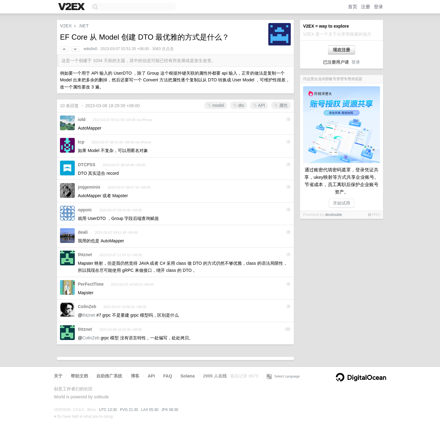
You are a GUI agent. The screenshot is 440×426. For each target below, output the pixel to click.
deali (83, 232)
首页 (352, 6)
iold (82, 119)
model (215, 105)
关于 (58, 375)
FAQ (167, 375)
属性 (281, 105)
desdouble (333, 215)
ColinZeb (87, 306)
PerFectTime (91, 284)
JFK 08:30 (170, 410)
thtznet (85, 254)
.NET (83, 25)
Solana (188, 375)
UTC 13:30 (108, 410)
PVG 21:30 (129, 410)
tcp (81, 141)
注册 (365, 6)
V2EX (66, 25)
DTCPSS (86, 164)
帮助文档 (79, 375)
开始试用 (341, 203)
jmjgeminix (89, 187)
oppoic (85, 209)
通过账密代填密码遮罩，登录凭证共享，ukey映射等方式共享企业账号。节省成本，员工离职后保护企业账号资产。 (341, 180)
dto (238, 105)
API (259, 105)
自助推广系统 (109, 375)
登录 (378, 6)
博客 (135, 375)
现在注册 (341, 49)
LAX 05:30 (149, 410)
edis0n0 (90, 49)
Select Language (283, 376)
